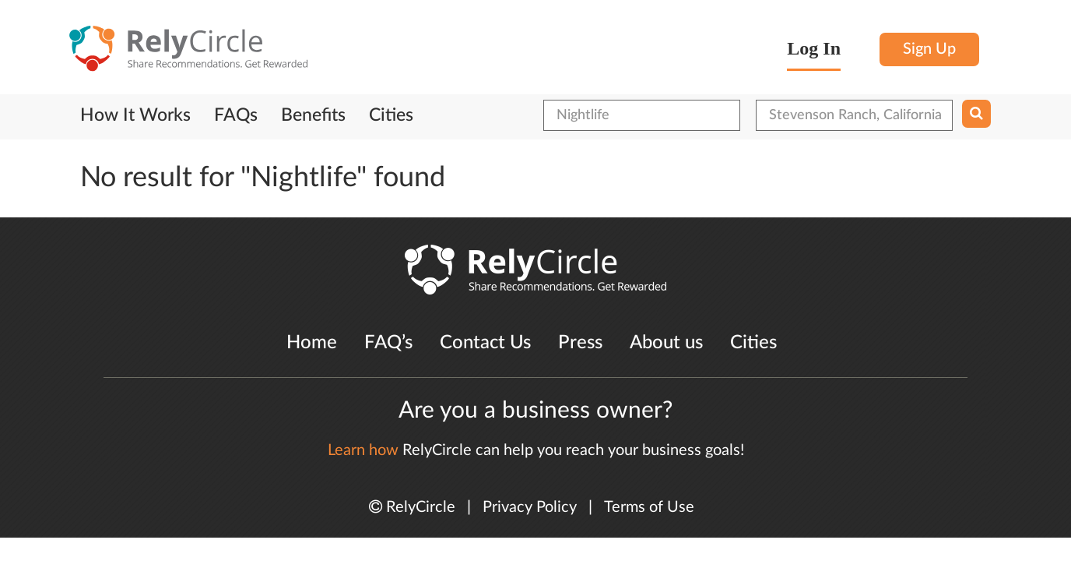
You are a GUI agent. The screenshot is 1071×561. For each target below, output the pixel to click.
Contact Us (485, 342)
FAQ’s (388, 342)
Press (580, 342)
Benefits (313, 115)
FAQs (236, 115)
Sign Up (929, 49)
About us (666, 342)
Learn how (363, 450)
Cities (391, 115)
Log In (814, 48)
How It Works (135, 115)
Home (311, 342)
